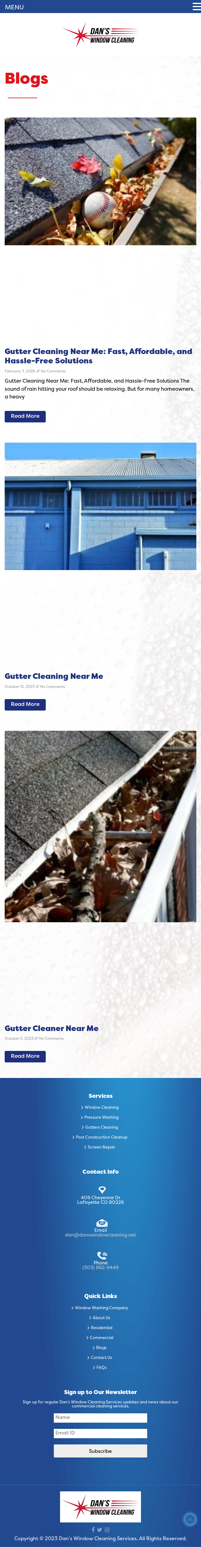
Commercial (101, 1338)
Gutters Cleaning (101, 1128)
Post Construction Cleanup (101, 1138)
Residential (101, 1328)
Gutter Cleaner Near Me (52, 1029)
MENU (14, 8)
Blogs (101, 1348)
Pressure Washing (101, 1118)
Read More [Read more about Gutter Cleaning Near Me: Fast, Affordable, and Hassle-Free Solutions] (25, 416)
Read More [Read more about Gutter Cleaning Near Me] (25, 704)
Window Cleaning (102, 1108)
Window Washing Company (101, 1308)
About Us (101, 1318)
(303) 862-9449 (100, 1268)
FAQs (101, 1368)
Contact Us (101, 1358)
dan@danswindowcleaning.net (100, 1235)
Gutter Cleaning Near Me (54, 677)
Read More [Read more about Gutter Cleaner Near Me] (25, 1056)
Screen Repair (101, 1147)
